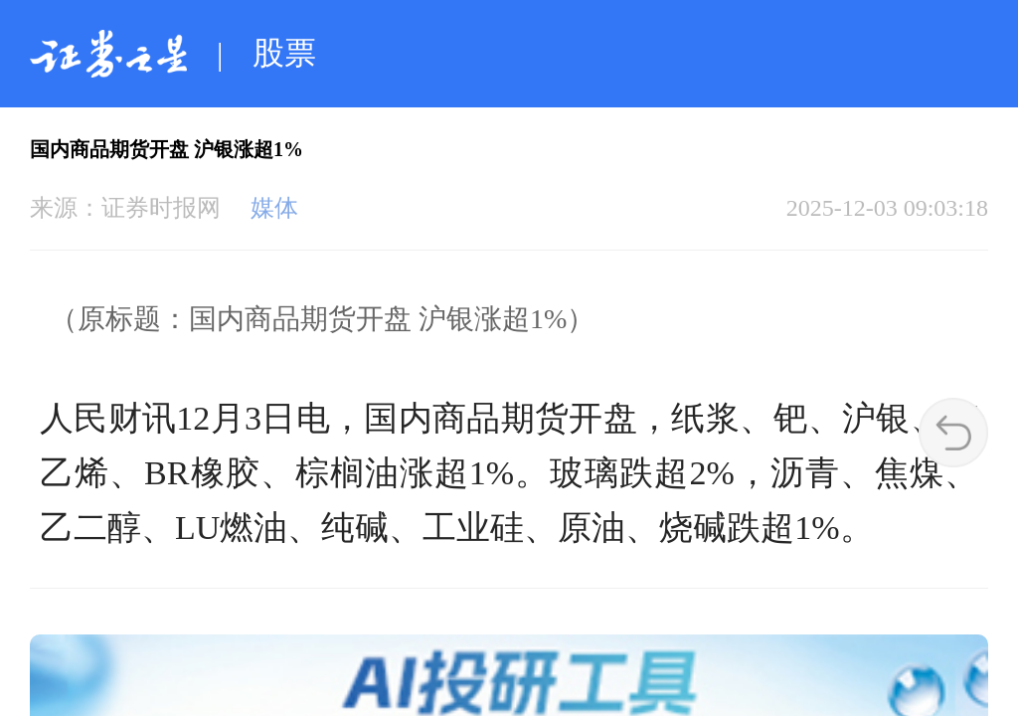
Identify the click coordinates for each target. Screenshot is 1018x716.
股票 (284, 53)
